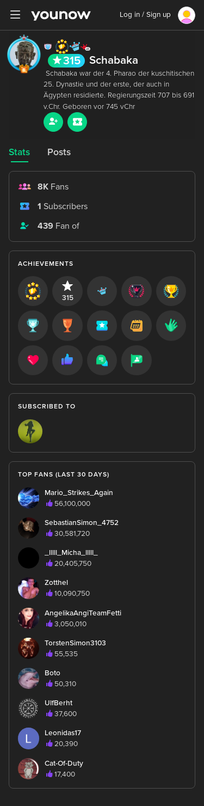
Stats (19, 152)
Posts (59, 152)
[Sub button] (77, 122)
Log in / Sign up (145, 14)
